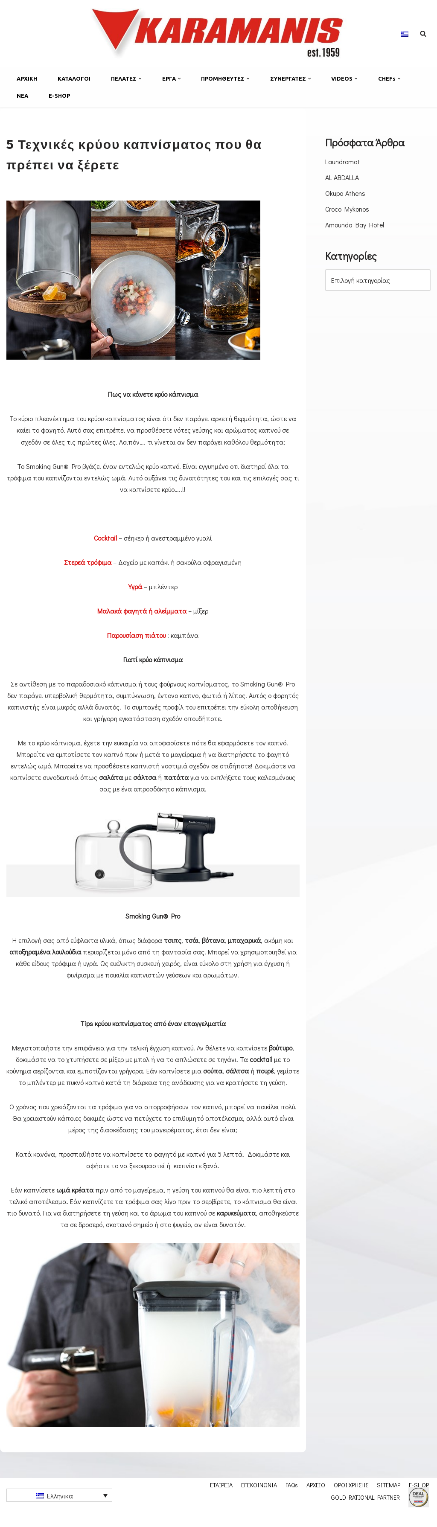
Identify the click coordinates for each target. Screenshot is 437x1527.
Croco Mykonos (347, 209)
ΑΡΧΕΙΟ (315, 1499)
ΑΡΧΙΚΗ (27, 78)
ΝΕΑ (22, 96)
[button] (140, 78)
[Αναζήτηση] (423, 33)
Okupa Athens (345, 193)
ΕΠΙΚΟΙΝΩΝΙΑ (259, 1499)
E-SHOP (59, 96)
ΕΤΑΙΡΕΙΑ (221, 1499)
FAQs (292, 1499)
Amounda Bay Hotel (355, 225)
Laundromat (342, 161)
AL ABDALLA (342, 177)
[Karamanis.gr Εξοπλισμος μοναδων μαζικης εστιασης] (218, 33)
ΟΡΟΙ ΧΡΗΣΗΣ (351, 1499)
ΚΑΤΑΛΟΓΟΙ (74, 78)
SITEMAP (388, 1499)
